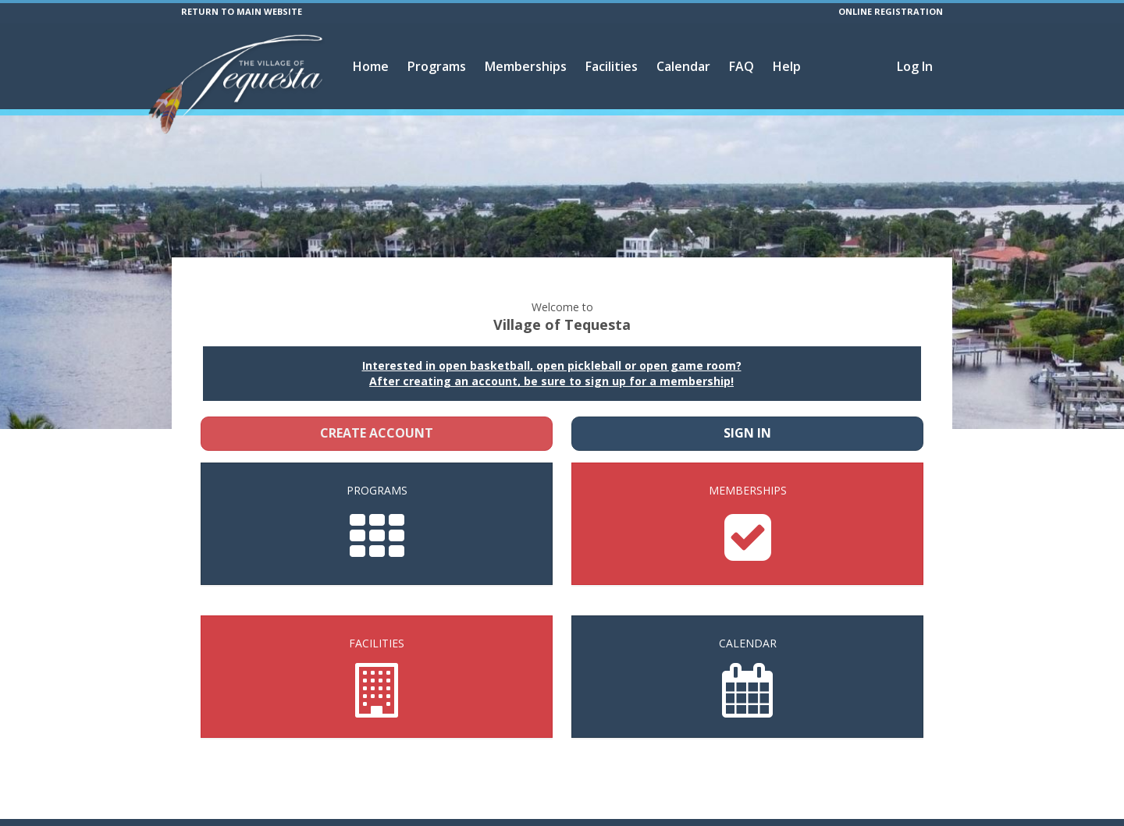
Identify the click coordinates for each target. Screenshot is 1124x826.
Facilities (611, 66)
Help (787, 66)
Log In (915, 66)
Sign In (747, 413)
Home (371, 66)
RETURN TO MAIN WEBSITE (241, 11)
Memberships (526, 66)
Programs (436, 66)
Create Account (376, 413)
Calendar (683, 66)
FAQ (741, 66)
